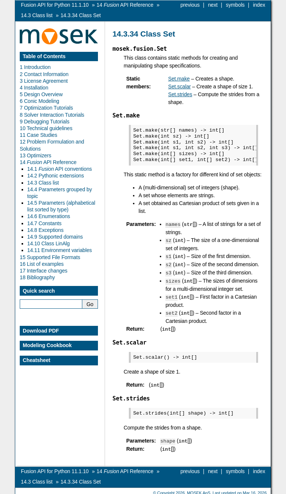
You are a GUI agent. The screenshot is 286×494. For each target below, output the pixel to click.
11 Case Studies (38, 135)
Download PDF (41, 331)
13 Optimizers (35, 155)
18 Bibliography (37, 277)
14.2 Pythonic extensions (55, 176)
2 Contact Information (44, 74)
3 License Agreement (44, 81)
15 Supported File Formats (50, 257)
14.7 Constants (44, 223)
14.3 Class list (43, 183)
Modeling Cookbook (47, 345)
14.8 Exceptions (45, 230)
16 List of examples (42, 264)
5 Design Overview (41, 94)
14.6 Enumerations (48, 216)
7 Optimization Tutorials (46, 108)
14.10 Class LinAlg (48, 243)
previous (190, 5)
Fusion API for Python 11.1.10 (55, 5)
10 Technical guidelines (46, 128)
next (212, 5)
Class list (37, 15)
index (259, 5)
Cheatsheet (36, 360)
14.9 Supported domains (55, 237)
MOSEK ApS (198, 488)
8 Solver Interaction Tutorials (52, 115)
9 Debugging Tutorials (44, 122)
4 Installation (34, 88)
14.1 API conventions (59, 169)
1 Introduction (35, 67)
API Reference (124, 5)
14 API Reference (48, 162)
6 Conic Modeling (39, 101)
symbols (235, 5)
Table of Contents (44, 56)
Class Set (80, 15)
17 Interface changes (43, 271)
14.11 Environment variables (59, 250)
